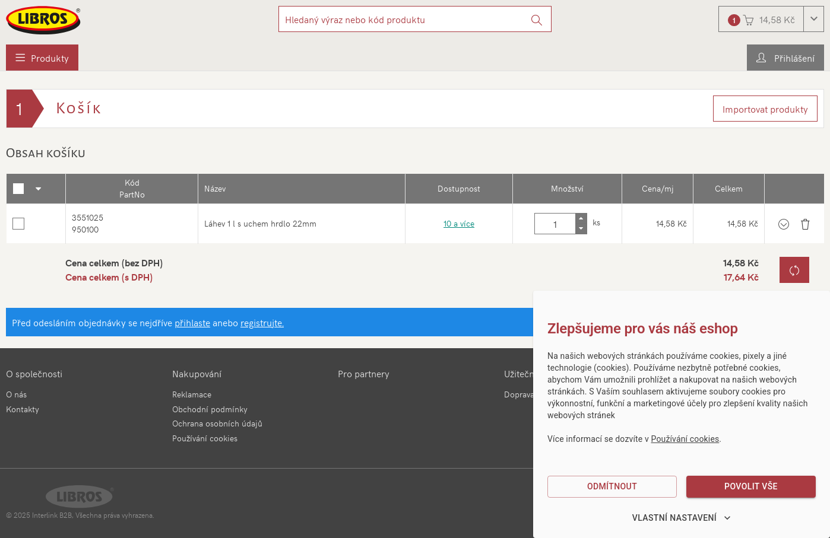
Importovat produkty (765, 108)
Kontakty (22, 409)
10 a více (458, 223)
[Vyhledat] (537, 19)
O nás (16, 394)
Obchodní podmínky (210, 409)
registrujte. (262, 322)
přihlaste (192, 322)
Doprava (519, 394)
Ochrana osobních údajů (217, 423)
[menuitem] (42, 57)
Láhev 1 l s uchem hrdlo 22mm (260, 223)
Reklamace (191, 394)
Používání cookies (204, 438)
